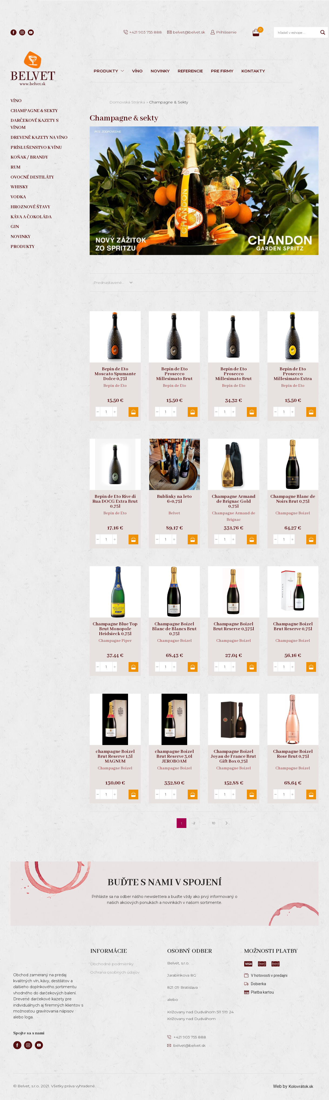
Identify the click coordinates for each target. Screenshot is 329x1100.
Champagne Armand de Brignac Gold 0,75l (234, 501)
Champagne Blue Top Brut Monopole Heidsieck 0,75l (115, 629)
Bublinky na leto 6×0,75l (174, 499)
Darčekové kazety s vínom (35, 124)
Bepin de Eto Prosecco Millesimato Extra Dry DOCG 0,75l (293, 376)
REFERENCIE (190, 70)
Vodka (18, 197)
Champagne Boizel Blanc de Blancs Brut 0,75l (174, 629)
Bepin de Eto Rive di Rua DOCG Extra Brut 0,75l (115, 501)
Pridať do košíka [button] (133, 412)
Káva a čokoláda (31, 217)
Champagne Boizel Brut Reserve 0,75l (293, 627)
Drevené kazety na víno (39, 137)
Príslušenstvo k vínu (36, 147)
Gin (15, 227)
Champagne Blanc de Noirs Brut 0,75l (292, 499)
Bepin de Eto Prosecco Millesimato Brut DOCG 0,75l (174, 376)
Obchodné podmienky (111, 963)
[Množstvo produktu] (106, 412)
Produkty (23, 247)
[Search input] (298, 32)
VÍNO (137, 70)
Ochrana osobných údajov (114, 972)
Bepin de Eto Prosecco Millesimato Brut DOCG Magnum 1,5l (233, 376)
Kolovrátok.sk (300, 1086)
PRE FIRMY (222, 70)
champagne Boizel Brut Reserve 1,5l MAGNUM (115, 756)
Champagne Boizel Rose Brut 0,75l (293, 754)
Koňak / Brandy (29, 157)
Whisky (19, 187)
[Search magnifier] (323, 32)
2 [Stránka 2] (194, 823)
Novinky (21, 237)
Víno (16, 101)
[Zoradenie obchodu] (113, 283)
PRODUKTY (109, 70)
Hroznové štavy (30, 207)
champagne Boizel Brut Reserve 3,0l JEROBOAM (174, 756)
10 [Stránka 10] (213, 823)
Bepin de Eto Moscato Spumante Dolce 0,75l (115, 374)
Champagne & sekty (34, 111)
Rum (16, 167)
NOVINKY (160, 70)
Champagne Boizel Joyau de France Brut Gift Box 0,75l (233, 756)
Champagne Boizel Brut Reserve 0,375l (233, 627)
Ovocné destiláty (32, 177)
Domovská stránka (127, 102)
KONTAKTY (253, 70)
